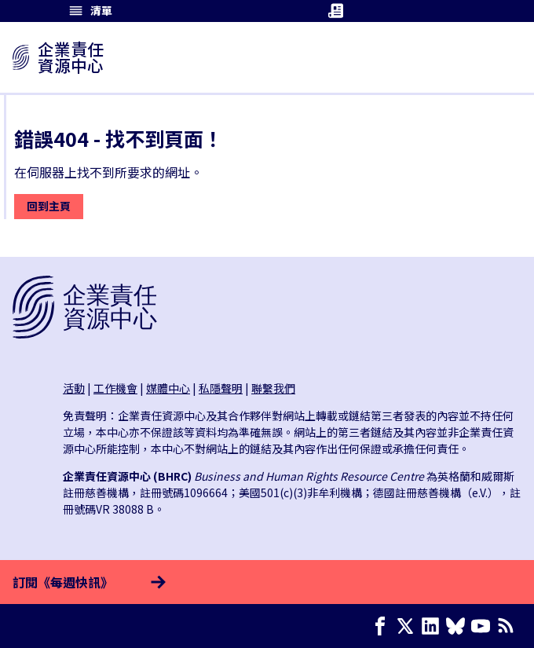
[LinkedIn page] (433, 626)
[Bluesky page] (458, 626)
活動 (74, 388)
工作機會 (115, 388)
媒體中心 (168, 388)
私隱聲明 (221, 388)
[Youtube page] (483, 626)
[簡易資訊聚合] (508, 626)
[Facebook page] (383, 626)
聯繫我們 (273, 388)
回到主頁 (49, 206)
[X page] (408, 626)
